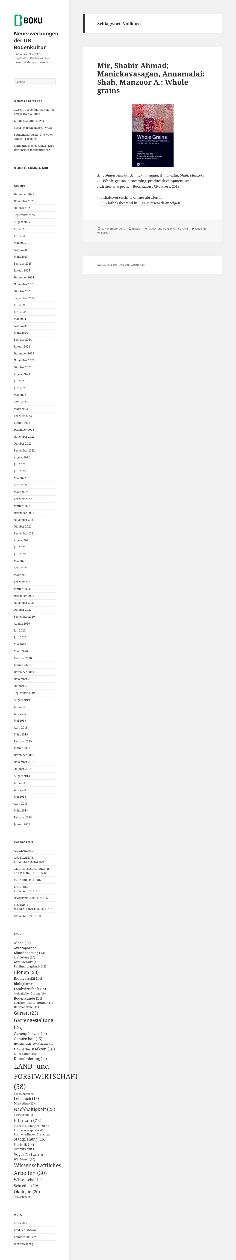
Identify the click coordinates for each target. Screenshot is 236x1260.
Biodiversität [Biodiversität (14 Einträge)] (28, 978)
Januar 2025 (22, 270)
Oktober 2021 (23, 526)
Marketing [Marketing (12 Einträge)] (24, 1103)
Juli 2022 (20, 464)
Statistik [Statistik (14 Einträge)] (24, 1144)
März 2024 (21, 333)
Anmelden (20, 1223)
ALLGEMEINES (23, 851)
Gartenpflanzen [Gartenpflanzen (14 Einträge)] (30, 1033)
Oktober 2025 (23, 208)
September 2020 (24, 617)
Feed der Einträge (25, 1230)
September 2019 (24, 693)
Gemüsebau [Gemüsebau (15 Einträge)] (28, 1038)
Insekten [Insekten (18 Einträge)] (42, 1049)
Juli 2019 (20, 707)
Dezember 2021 (24, 513)
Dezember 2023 (24, 353)
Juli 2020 (20, 630)
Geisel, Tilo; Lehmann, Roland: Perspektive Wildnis (34, 112)
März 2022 (21, 492)
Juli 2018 (20, 783)
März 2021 (21, 575)
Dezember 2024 (24, 277)
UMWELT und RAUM (27, 916)
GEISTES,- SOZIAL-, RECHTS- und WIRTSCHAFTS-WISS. (32, 871)
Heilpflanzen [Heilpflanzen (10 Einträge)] (25, 1043)
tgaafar (137, 229)
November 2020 (24, 603)
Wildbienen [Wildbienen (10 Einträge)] (24, 1159)
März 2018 (21, 810)
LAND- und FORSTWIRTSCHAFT (27, 889)
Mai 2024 (20, 319)
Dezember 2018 (24, 755)
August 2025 (22, 222)
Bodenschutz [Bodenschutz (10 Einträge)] (25, 1002)
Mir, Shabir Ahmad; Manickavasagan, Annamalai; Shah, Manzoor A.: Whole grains (151, 78)
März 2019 (21, 734)
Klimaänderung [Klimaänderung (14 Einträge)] (30, 1058)
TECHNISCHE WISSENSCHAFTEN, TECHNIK (33, 907)
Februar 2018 (23, 817)
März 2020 (21, 651)
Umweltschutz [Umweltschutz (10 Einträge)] (26, 1149)
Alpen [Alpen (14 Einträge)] (22, 942)
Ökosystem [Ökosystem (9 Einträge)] (22, 1197)
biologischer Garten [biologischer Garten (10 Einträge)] (30, 993)
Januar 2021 (22, 589)
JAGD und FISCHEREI (27, 880)
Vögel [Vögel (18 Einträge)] (23, 1154)
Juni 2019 (20, 714)
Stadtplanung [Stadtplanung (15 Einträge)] (29, 1139)
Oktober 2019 (23, 686)
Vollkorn (102, 233)
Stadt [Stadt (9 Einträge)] (45, 1134)
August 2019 (22, 700)
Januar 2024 (22, 346)
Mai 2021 (20, 561)
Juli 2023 (20, 381)
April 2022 (21, 485)
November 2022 (24, 437)
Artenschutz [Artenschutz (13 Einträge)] (27, 962)
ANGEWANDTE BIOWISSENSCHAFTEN (29, 860)
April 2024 (21, 326)
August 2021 (22, 540)
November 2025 (24, 201)
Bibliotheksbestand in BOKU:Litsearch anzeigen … (142, 203)
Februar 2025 (23, 263)
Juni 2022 (20, 471)
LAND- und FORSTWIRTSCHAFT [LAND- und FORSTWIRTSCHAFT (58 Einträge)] (46, 1076)
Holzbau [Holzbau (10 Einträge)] (45, 1043)
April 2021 (21, 568)
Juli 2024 (20, 305)
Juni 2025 (20, 236)
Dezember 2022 (24, 430)
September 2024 (24, 298)
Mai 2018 (20, 797)
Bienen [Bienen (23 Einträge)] (26, 972)
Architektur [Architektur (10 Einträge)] (24, 957)
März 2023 (21, 409)
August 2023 (22, 374)
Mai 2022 (20, 478)
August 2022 (22, 457)
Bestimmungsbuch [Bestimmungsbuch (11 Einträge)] (30, 966)
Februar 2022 (23, 499)
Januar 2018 (22, 824)
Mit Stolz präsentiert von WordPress (121, 265)
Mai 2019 (20, 721)
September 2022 (24, 450)
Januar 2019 (22, 748)
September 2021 (24, 533)
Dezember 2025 (24, 194)
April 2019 (21, 727)
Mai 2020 (20, 644)
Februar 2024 (23, 340)
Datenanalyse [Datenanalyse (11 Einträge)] (26, 1007)
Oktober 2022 (23, 443)
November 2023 (24, 360)
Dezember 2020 (24, 596)
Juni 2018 (20, 790)
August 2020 (22, 623)
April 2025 (21, 250)
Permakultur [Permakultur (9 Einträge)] (23, 1115)
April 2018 (21, 803)
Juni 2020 (20, 637)
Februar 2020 (23, 658)
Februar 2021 (23, 582)
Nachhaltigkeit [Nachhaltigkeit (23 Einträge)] (34, 1109)
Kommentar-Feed (25, 1237)
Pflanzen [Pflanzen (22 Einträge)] (27, 1120)
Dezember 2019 (24, 672)
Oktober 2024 (23, 291)
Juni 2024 (20, 312)
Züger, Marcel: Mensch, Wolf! (33, 128)
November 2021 (24, 520)
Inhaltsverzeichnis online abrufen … (131, 197)
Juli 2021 (20, 547)
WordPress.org (23, 1244)
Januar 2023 (22, 423)
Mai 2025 (20, 243)
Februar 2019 (23, 741)
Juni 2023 (20, 388)
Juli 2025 (20, 229)
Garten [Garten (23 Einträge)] (26, 1013)
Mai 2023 (20, 395)
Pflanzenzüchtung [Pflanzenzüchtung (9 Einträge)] (27, 1126)
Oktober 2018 (23, 769)
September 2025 (24, 215)
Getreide (200, 229)
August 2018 (22, 776)
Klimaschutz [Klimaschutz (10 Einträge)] (25, 1054)
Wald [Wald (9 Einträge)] (38, 1154)
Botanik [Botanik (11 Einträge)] (46, 1003)
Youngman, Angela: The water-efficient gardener (34, 137)
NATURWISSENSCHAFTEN (31, 898)
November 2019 (24, 679)
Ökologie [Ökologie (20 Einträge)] (27, 1191)
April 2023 (21, 402)
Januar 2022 (22, 506)
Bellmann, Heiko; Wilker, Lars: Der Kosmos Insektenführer (34, 148)
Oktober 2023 (23, 367)
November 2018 (24, 762)
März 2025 (21, 257)
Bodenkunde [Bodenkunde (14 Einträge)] (28, 998)
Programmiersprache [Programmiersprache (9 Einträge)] (28, 1130)
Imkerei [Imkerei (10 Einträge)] (22, 1049)
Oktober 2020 (23, 610)
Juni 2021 (20, 554)
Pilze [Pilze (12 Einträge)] (46, 1126)
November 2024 (24, 284)
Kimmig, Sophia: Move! (29, 121)
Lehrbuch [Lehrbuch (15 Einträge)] (26, 1098)
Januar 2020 (22, 665)
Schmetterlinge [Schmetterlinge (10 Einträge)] (26, 1134)
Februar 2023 (23, 416)
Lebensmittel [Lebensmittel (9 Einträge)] (24, 1093)
